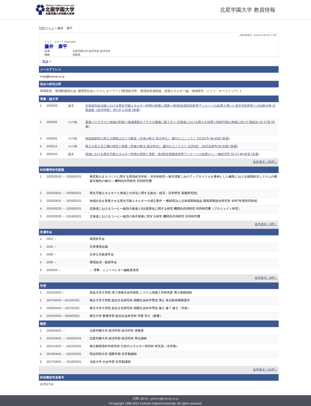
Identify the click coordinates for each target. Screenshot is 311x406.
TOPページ (46, 28)
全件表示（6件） (266, 277)
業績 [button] (45, 61)
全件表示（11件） (265, 369)
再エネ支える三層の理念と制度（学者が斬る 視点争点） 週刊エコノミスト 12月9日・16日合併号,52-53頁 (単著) (161, 146)
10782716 (46, 384)
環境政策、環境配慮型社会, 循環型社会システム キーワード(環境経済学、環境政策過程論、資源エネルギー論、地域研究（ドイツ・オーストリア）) (140, 91)
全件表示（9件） (266, 224)
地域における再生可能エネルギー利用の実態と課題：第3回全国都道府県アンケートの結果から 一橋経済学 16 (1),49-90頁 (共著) (172, 154)
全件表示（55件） (265, 162)
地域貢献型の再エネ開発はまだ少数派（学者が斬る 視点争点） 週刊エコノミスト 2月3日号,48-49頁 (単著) (157, 138)
